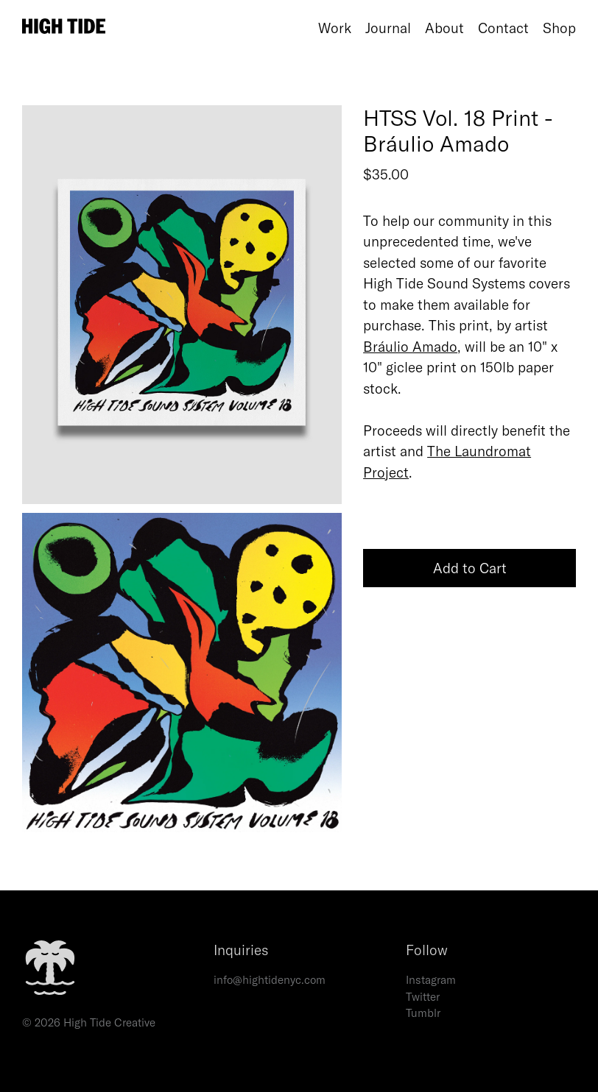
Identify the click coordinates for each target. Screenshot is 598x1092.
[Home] (167, 28)
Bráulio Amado (410, 346)
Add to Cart (470, 568)
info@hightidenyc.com (270, 980)
